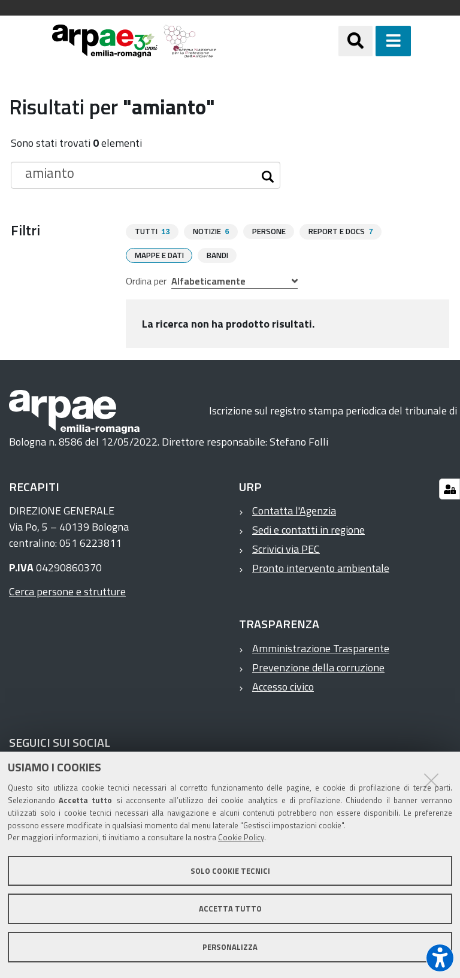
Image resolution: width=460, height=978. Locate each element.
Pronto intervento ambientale (320, 567)
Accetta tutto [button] (230, 909)
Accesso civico (283, 686)
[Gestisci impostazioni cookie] (449, 489)
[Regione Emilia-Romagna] (277, 41)
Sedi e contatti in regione (308, 529)
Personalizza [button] (230, 947)
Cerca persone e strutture (67, 591)
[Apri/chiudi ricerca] (355, 41)
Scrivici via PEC (286, 548)
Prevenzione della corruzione (318, 667)
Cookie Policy (241, 837)
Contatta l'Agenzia (294, 510)
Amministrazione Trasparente (320, 648)
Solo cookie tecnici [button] (230, 871)
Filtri (25, 230)
